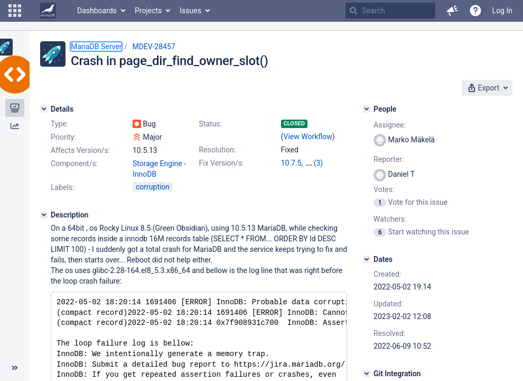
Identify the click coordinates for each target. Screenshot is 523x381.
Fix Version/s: (221, 163)
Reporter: (388, 159)
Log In (502, 10)
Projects (148, 10)
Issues (190, 10)
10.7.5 (291, 163)
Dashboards (97, 10)
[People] (366, 109)
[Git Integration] (366, 373)
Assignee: (389, 125)
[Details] (44, 109)
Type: (59, 124)
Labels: (62, 187)
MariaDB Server (96, 46)
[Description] (44, 215)
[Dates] (366, 259)
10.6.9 (315, 163)
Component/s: (74, 163)
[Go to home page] (48, 10)
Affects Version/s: (80, 150)
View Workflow (308, 136)
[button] (14, 10)
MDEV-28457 (153, 46)
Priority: (63, 137)
